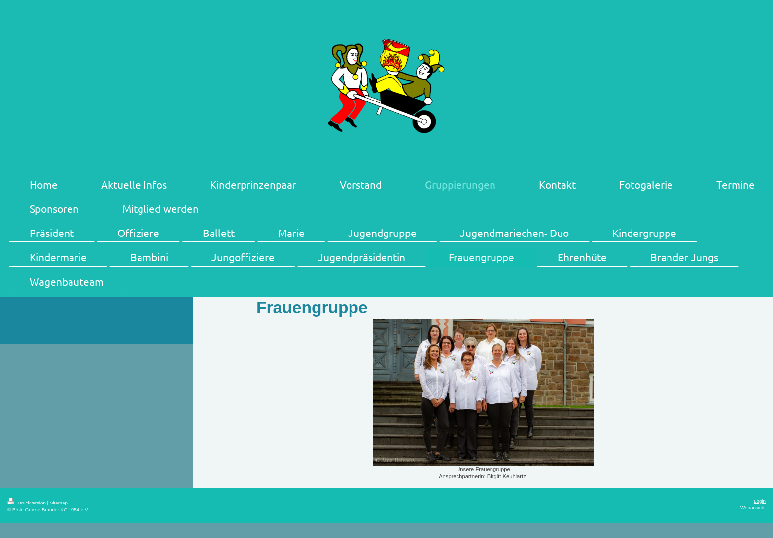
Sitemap (59, 502)
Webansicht (753, 507)
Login (760, 501)
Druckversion (27, 502)
